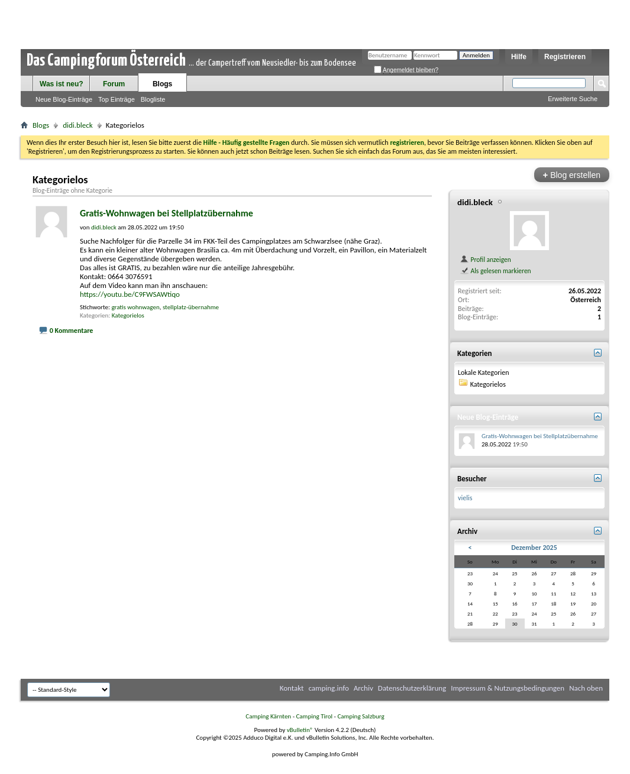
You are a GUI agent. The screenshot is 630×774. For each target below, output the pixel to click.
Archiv (363, 688)
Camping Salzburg (360, 716)
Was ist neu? (61, 84)
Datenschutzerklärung (412, 688)
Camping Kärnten (268, 716)
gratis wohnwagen (135, 307)
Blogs (162, 84)
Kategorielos (128, 315)
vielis (465, 498)
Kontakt (292, 688)
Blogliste (153, 99)
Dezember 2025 (534, 547)
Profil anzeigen (485, 259)
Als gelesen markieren (495, 271)
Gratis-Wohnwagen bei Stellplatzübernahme (166, 213)
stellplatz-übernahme (191, 307)
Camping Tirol (314, 716)
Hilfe (518, 57)
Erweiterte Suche (572, 98)
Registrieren (565, 57)
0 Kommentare (71, 330)
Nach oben (586, 688)
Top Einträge (116, 99)
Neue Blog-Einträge (63, 99)
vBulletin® (300, 730)
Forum (114, 84)
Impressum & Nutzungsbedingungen (507, 688)
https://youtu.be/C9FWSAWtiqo (130, 294)
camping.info (328, 688)
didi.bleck (78, 125)
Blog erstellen (571, 175)
